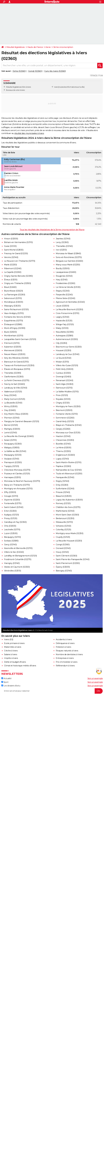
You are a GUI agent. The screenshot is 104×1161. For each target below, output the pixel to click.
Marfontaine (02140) (65, 511)
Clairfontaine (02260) (13, 376)
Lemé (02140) (10, 432)
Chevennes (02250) (65, 440)
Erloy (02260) (62, 485)
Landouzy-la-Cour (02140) (67, 354)
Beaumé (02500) (63, 496)
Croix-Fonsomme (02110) (67, 313)
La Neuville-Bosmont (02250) (69, 309)
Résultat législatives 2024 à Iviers (18, 87)
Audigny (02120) (11, 514)
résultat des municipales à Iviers (29, 133)
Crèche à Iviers (11, 650)
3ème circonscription (63, 47)
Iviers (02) (8, 639)
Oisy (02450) (10, 410)
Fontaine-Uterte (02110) (67, 414)
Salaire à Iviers (10, 654)
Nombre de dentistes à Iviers (69, 654)
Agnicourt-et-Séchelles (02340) (70, 302)
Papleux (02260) (63, 466)
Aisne (48, 47)
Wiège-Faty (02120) (65, 324)
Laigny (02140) (62, 317)
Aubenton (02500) (12, 347)
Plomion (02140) (11, 418)
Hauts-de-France (35, 47)
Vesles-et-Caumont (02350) (17, 567)
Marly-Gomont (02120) (14, 399)
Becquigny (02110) (12, 537)
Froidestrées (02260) (65, 283)
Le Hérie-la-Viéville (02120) (68, 287)
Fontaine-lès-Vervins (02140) (17, 317)
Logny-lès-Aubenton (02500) (69, 500)
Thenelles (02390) (12, 373)
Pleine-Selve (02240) (65, 298)
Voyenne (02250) (12, 500)
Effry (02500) (10, 492)
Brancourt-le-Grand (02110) (16, 362)
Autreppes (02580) (64, 335)
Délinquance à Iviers (65, 643)
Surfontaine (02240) (65, 488)
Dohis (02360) (19, 71)
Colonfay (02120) (63, 529)
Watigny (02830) (11, 447)
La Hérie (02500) (63, 447)
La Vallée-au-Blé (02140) (15, 451)
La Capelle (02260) (12, 272)
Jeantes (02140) (63, 238)
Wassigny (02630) (12, 306)
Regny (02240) (62, 291)
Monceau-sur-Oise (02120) (68, 432)
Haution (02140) (63, 436)
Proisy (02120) (10, 518)
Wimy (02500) (10, 406)
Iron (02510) (61, 250)
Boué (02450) (10, 287)
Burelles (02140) (63, 444)
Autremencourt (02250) (67, 339)
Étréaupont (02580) (13, 324)
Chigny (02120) (62, 403)
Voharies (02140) (63, 526)
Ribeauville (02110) (64, 522)
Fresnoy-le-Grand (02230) (16, 253)
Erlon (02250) (10, 511)
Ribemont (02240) (12, 268)
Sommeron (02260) (65, 418)
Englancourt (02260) (65, 455)
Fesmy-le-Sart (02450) (14, 384)
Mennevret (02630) (13, 350)
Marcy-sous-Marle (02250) (68, 264)
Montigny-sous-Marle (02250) (69, 533)
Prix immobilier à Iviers (66, 662)
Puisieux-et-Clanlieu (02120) (17, 473)
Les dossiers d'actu (10, 685)
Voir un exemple (95, 678)
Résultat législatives (15, 47)
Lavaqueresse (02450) (66, 272)
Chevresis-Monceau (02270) (17, 470)
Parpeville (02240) (64, 294)
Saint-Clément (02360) (66, 555)
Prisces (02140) (63, 492)
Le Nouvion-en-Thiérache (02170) (19, 261)
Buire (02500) (10, 332)
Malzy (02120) (62, 328)
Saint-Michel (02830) (13, 250)
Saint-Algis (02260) (64, 384)
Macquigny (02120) (12, 455)
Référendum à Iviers (65, 665)
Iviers (56, 87)
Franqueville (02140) (65, 477)
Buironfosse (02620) (13, 291)
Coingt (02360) (35, 71)
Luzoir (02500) (10, 533)
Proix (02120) (62, 395)
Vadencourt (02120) (13, 391)
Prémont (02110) (12, 343)
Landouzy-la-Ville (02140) (15, 388)
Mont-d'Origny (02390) (14, 328)
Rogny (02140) (62, 481)
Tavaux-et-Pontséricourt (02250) (19, 365)
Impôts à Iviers (11, 658)
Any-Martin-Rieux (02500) (16, 414)
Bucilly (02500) (62, 268)
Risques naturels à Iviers (67, 650)
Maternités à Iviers (12, 647)
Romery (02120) (63, 503)
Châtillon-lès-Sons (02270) (68, 507)
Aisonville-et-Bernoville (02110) (18, 548)
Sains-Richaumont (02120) (16, 309)
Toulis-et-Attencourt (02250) (69, 473)
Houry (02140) (62, 552)
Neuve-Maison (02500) (14, 354)
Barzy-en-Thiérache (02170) (17, 485)
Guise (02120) (10, 246)
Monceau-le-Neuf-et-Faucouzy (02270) (22, 481)
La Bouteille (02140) (13, 403)
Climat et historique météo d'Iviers (20, 665)
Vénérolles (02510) (12, 570)
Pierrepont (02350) (13, 462)
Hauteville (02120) (64, 320)
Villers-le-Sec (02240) (14, 552)
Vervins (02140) (11, 257)
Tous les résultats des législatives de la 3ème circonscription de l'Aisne (52, 229)
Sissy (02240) (10, 395)
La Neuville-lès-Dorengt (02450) (19, 436)
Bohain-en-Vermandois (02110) (18, 242)
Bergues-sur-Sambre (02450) (69, 261)
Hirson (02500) (11, 238)
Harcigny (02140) (12, 563)
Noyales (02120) (63, 399)
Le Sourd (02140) (63, 358)
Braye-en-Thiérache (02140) (68, 425)
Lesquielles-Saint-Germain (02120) (20, 339)
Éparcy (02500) (63, 567)
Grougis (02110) (11, 496)
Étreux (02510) (10, 279)
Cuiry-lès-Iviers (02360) (55, 71)
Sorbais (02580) (11, 541)
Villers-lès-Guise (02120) (67, 365)
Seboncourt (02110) (13, 298)
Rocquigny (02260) (13, 444)
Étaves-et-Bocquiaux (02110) (17, 369)
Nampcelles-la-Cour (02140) (69, 470)
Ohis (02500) (10, 526)
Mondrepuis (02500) (13, 302)
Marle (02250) (10, 264)
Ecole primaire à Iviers (14, 643)
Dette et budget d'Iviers (15, 662)
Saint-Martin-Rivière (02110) (68, 462)
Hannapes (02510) (12, 477)
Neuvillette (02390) (65, 332)
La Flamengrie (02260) (14, 294)
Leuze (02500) (62, 306)
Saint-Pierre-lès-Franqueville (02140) (72, 559)
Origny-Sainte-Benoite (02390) (18, 276)
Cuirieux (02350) (63, 373)
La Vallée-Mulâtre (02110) (67, 391)
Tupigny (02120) (11, 466)
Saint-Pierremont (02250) (68, 563)
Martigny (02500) (12, 429)
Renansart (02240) (64, 380)
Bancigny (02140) (64, 570)
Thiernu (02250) (63, 451)
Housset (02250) (63, 350)
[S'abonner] (52, 691)
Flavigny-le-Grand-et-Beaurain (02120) (21, 421)
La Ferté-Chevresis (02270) (16, 380)
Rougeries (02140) (64, 276)
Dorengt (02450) (63, 376)
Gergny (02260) (63, 429)
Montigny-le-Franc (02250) (68, 406)
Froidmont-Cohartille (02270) (17, 559)
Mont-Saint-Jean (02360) (67, 514)
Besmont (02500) (64, 410)
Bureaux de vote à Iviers (15, 90)
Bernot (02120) (11, 425)
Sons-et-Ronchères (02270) (69, 257)
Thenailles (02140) (64, 246)
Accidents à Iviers (64, 639)
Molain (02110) (62, 362)
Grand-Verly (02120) (65, 421)
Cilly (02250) (61, 343)
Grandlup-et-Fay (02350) (15, 522)
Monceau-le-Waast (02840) (68, 253)
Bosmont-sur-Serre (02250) (69, 347)
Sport (4, 682)
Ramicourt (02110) (64, 388)
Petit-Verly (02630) (64, 369)
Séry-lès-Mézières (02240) (16, 358)
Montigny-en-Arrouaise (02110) (18, 488)
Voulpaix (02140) (11, 459)
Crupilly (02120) (63, 537)
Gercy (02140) (10, 544)
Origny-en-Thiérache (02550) (17, 283)
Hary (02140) (61, 279)
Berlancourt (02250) (65, 518)
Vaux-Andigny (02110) (14, 313)
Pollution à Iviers (63, 647)
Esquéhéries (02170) (13, 320)
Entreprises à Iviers (65, 658)
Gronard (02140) (63, 548)
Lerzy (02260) (62, 242)
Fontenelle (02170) (12, 503)
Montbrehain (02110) (13, 335)
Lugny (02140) (62, 459)
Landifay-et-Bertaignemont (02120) (20, 555)
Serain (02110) (10, 440)
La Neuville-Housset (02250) (69, 541)
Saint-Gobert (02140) (13, 507)
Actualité (6, 678)
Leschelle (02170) (12, 529)
